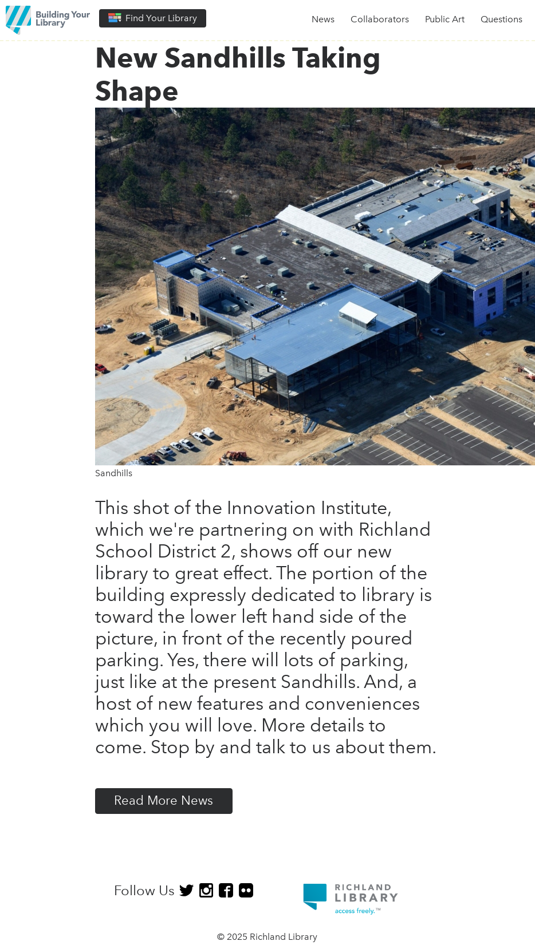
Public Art (445, 19)
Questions (501, 19)
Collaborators (380, 19)
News (323, 19)
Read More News (163, 800)
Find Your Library (152, 18)
